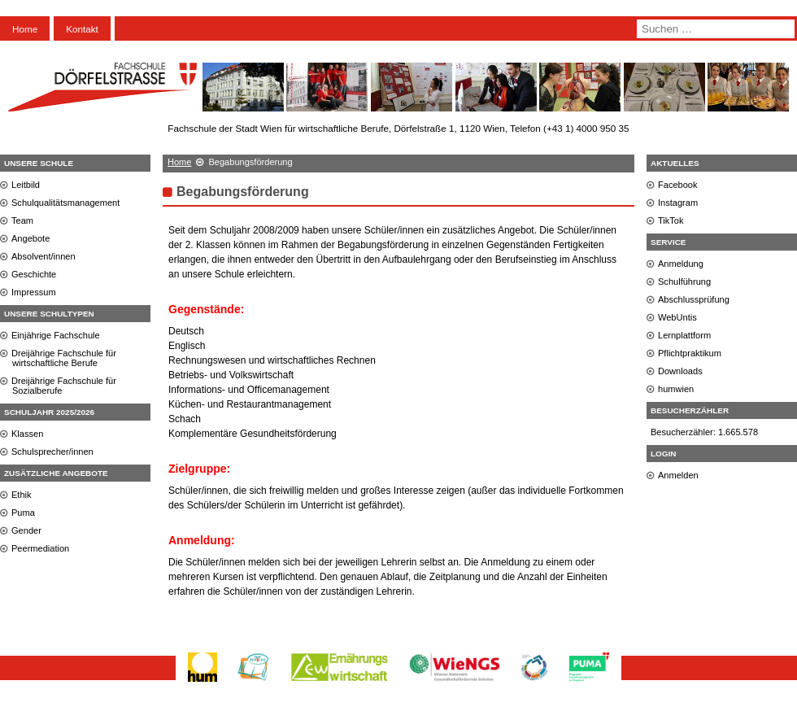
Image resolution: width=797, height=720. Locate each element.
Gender (26, 530)
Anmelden (678, 475)
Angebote (30, 238)
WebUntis (677, 317)
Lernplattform (684, 335)
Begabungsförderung (242, 192)
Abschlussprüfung (693, 299)
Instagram (678, 202)
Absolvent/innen (43, 256)
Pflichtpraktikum (689, 353)
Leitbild (25, 185)
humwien (676, 389)
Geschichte (33, 274)
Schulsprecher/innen (52, 451)
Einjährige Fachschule (55, 335)
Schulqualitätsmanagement (65, 202)
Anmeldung (680, 263)
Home (24, 29)
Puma (23, 512)
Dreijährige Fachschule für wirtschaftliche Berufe (63, 358)
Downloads (680, 371)
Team (22, 220)
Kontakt (82, 29)
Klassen (27, 434)
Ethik (21, 495)
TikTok (671, 220)
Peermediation (40, 548)
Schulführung (684, 281)
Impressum (33, 292)
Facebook (678, 185)
